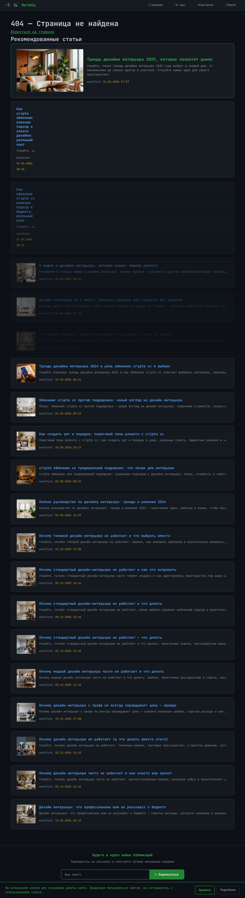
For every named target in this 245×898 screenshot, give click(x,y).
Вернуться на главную (32, 32)
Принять (205, 890)
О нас (180, 5)
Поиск (231, 5)
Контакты (206, 5)
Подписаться (168, 874)
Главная (156, 5)
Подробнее (228, 890)
